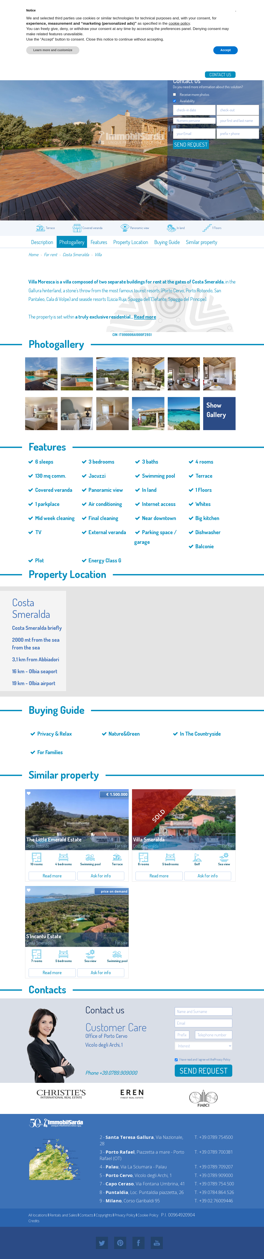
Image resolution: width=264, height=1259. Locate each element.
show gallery (216, 410)
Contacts (86, 1215)
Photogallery (71, 242)
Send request (191, 144)
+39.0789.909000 (118, 1072)
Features (99, 242)
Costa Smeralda (76, 254)
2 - (127, 1137)
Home (33, 254)
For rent (50, 254)
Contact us (220, 74)
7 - (117, 1184)
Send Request (204, 1070)
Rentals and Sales (63, 1215)
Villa (98, 254)
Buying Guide (167, 242)
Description (42, 242)
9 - (111, 1201)
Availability (187, 101)
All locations (37, 1215)
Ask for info (101, 876)
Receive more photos (194, 94)
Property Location (130, 242)
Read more (145, 316)
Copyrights (104, 1215)
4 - (109, 1167)
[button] (235, 10)
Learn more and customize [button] (52, 50)
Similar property (201, 242)
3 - (117, 1152)
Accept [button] (225, 50)
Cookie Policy (148, 1215)
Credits (33, 1220)
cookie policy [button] (179, 23)
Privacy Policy (222, 1059)
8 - (114, 1192)
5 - (116, 1175)
